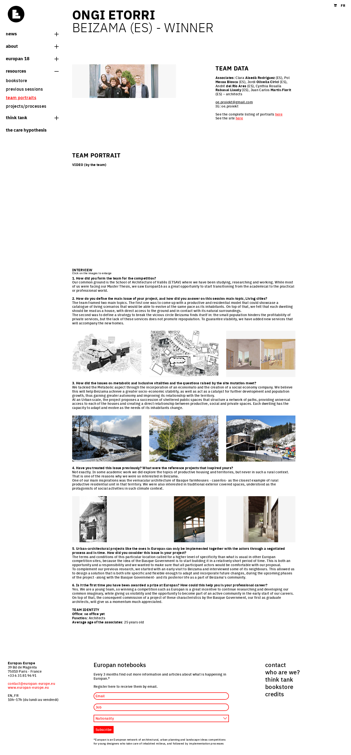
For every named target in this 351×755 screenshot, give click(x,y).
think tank (32, 117)
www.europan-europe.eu (28, 687)
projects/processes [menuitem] (26, 106)
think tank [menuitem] (279, 679)
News (32, 33)
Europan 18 (32, 58)
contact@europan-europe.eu (31, 683)
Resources (32, 71)
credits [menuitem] (274, 694)
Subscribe (104, 729)
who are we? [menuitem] (282, 672)
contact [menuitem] (275, 664)
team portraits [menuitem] (21, 97)
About (32, 46)
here (279, 114)
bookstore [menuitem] (16, 80)
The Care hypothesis (26, 129)
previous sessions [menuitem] (24, 89)
